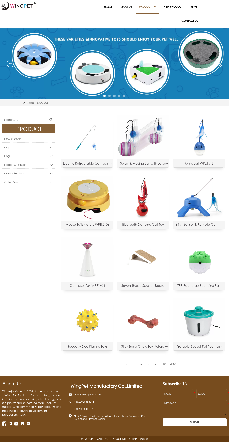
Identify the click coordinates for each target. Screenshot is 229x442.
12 (164, 364)
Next (172, 363)
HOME (31, 102)
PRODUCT (42, 102)
